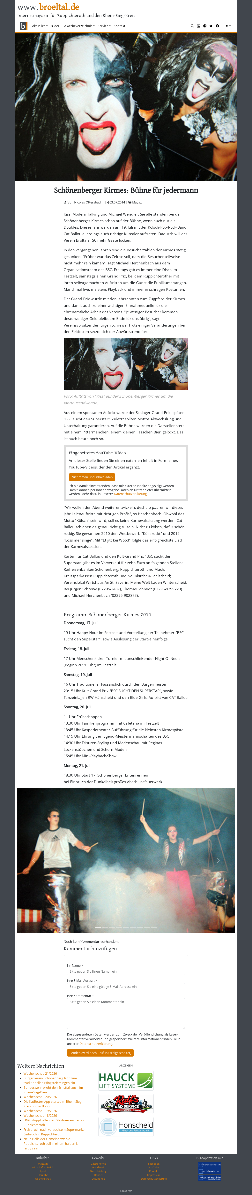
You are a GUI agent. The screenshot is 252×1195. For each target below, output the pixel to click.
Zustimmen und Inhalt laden (92, 477)
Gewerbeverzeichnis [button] (77, 26)
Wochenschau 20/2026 (40, 1097)
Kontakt (119, 26)
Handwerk (98, 1167)
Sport (43, 1171)
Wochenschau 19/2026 (40, 1111)
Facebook (153, 1163)
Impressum (153, 1175)
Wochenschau (43, 1178)
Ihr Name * (75, 965)
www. (48, 7)
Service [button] (103, 26)
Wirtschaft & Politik (43, 1167)
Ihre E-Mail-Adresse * (82, 980)
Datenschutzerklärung (130, 494)
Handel (98, 1175)
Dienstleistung (98, 1171)
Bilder (55, 26)
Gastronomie (98, 1163)
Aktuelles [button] (38, 26)
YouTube (154, 1167)
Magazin (43, 1163)
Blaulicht (43, 1175)
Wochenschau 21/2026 (40, 1073)
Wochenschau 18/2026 (40, 1115)
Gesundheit (98, 1178)
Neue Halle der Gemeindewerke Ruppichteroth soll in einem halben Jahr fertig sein (53, 1143)
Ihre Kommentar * (80, 996)
